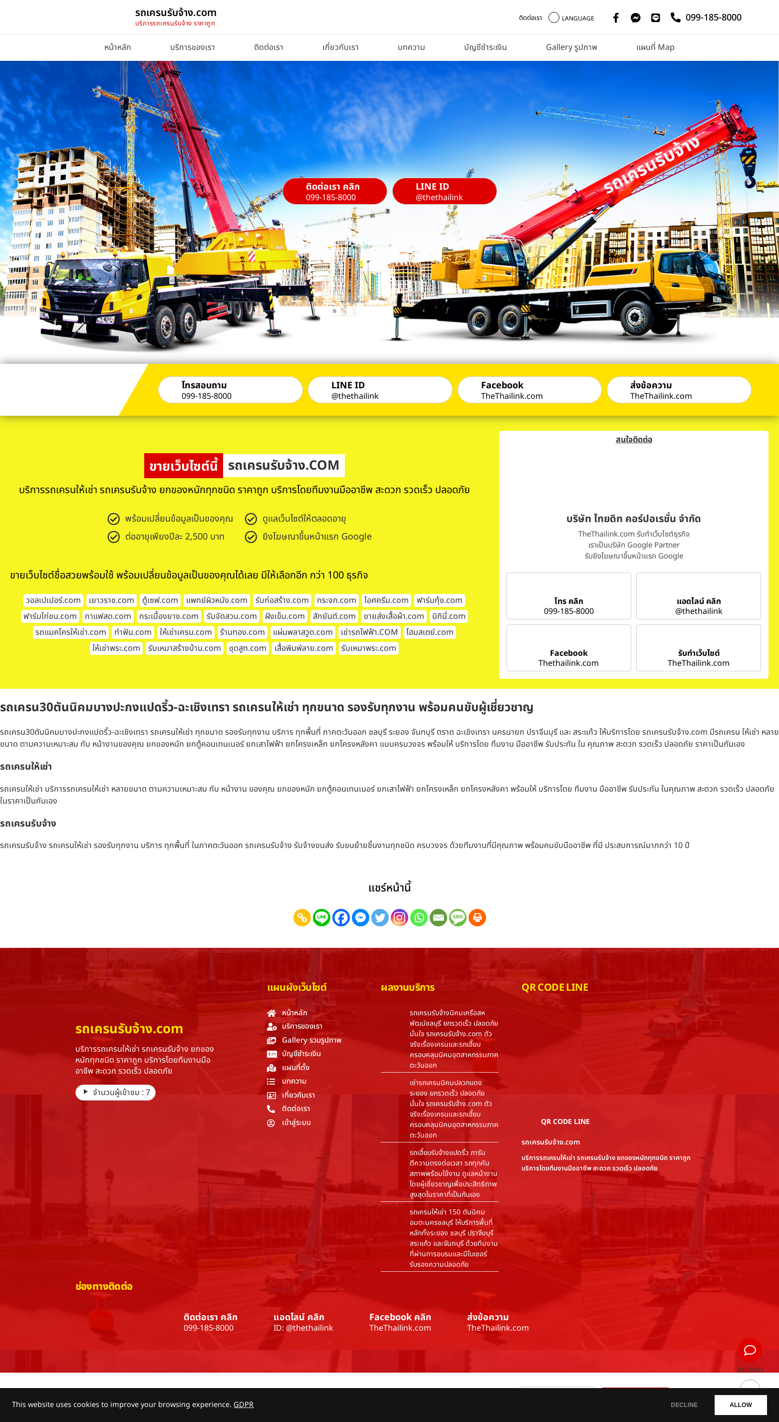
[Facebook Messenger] (360, 917)
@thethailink (439, 198)
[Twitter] (380, 917)
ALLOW (738, 1405)
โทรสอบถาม (204, 385)
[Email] (438, 917)
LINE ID (432, 187)
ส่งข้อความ (651, 385)
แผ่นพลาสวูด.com (303, 632)
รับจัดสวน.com (232, 616)
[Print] (477, 917)
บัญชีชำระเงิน (485, 47)
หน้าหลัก (117, 47)
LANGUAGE (578, 18)
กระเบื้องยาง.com (169, 616)
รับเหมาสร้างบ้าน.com (184, 648)
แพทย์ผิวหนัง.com (217, 600)
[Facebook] (341, 917)
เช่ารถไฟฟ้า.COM (369, 632)
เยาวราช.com (111, 600)
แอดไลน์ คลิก (699, 601)
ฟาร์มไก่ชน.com (50, 616)
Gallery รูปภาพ (571, 47)
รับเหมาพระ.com (368, 648)
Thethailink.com (568, 663)
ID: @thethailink (303, 1328)
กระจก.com (336, 600)
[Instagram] (399, 917)
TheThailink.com (512, 396)
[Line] (321, 917)
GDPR (244, 1405)
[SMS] (458, 917)
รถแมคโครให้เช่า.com (70, 632)
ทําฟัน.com (133, 632)
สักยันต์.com (334, 616)
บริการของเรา (192, 47)
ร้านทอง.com (242, 632)
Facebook (502, 385)
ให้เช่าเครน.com (186, 632)
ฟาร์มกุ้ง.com (440, 600)
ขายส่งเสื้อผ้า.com (394, 616)
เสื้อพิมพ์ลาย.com (303, 648)
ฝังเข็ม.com (285, 616)
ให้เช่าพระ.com (116, 648)
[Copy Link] (302, 917)
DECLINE (676, 1405)
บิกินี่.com (449, 616)
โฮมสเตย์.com (430, 632)
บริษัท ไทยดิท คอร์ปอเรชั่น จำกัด (633, 519)
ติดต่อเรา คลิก (333, 187)
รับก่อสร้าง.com (282, 600)
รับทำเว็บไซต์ (699, 653)
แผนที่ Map (655, 47)
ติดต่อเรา (530, 18)
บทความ (411, 47)
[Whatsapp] (419, 917)
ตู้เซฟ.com (160, 600)
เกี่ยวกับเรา (340, 47)
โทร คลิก (568, 601)
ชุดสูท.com (247, 648)
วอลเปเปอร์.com (53, 600)
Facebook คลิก (400, 1317)
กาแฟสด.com (108, 616)
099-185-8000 (331, 198)
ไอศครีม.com (386, 600)
